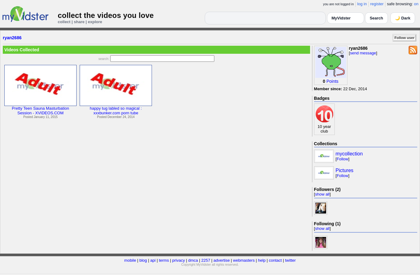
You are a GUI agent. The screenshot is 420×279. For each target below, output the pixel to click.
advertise (221, 260)
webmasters (244, 260)
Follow (342, 159)
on (416, 4)
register (377, 4)
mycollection (349, 153)
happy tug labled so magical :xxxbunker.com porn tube (116, 110)
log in (362, 4)
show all (322, 194)
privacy (178, 260)
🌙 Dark (402, 18)
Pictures (345, 170)
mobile (130, 260)
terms (164, 260)
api (152, 260)
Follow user (404, 38)
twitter (290, 260)
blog (143, 260)
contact (275, 260)
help (262, 260)
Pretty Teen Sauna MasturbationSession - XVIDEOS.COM (40, 110)
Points (332, 81)
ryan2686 (12, 37)
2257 (205, 260)
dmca (193, 260)
